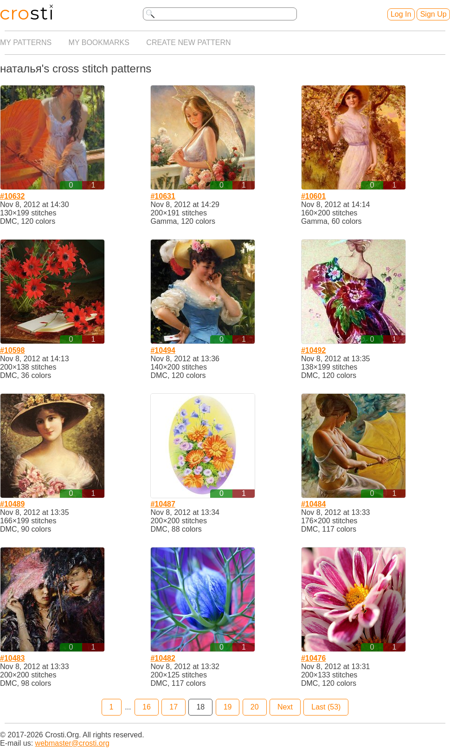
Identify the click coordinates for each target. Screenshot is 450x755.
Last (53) (326, 707)
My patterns (25, 42)
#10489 (12, 504)
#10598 (12, 350)
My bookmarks (99, 42)
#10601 (313, 196)
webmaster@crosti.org (72, 743)
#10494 (162, 350)
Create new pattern (188, 42)
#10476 (313, 658)
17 (173, 707)
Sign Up (433, 14)
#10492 (313, 350)
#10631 (162, 196)
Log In (401, 14)
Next (285, 707)
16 (146, 707)
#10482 (162, 658)
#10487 (162, 504)
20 (255, 707)
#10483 (12, 658)
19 (228, 707)
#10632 (12, 196)
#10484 (313, 504)
